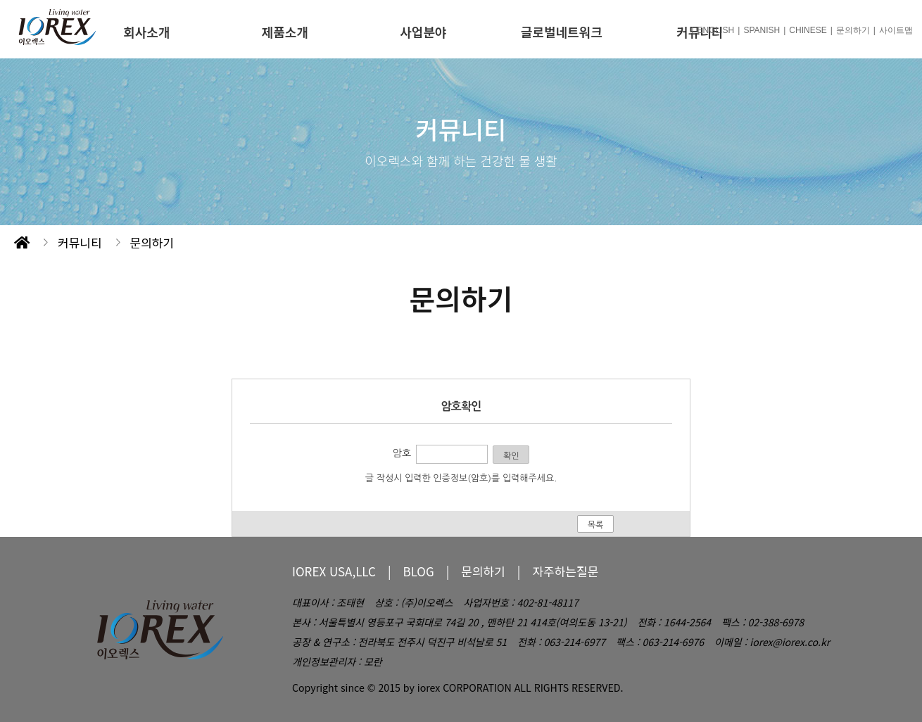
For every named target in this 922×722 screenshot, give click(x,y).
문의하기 (853, 30)
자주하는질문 (565, 571)
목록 (596, 525)
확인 (511, 456)
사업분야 (423, 32)
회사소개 (146, 32)
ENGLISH (716, 30)
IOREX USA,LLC (334, 571)
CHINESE (807, 30)
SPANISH (761, 30)
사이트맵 (896, 30)
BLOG (418, 571)
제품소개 (285, 32)
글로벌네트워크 (561, 32)
